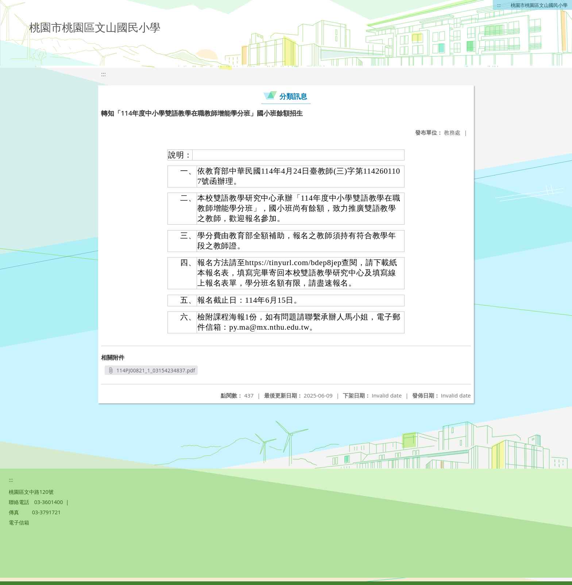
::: (499, 5)
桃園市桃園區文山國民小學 (539, 5)
